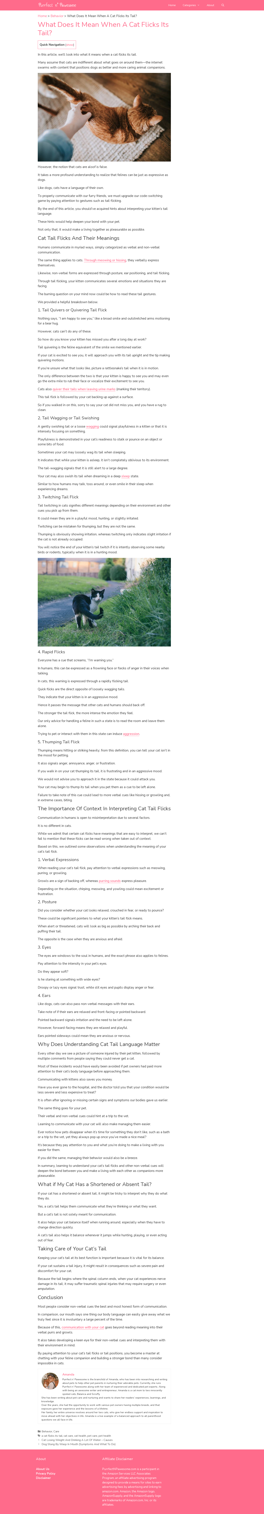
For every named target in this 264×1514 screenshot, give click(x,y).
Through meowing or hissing (105, 260)
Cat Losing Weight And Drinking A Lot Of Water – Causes (77, 1440)
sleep (125, 476)
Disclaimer (43, 1478)
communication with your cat (83, 1327)
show (69, 45)
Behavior (56, 16)
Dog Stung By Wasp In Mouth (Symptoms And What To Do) (79, 1444)
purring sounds (110, 881)
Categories (193, 5)
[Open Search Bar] (223, 5)
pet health (105, 1436)
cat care (68, 1436)
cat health (80, 1436)
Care (56, 1431)
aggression (131, 734)
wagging (92, 426)
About (210, 5)
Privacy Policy (45, 1474)
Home (172, 5)
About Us (42, 1469)
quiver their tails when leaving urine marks (84, 389)
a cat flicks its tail (52, 1436)
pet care (92, 1436)
